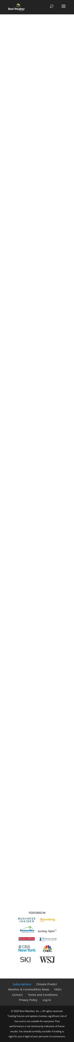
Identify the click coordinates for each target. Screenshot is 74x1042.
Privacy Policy (28, 1000)
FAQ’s (58, 989)
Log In (47, 1000)
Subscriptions (22, 984)
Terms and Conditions (43, 995)
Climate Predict (46, 984)
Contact (17, 995)
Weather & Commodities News (28, 989)
